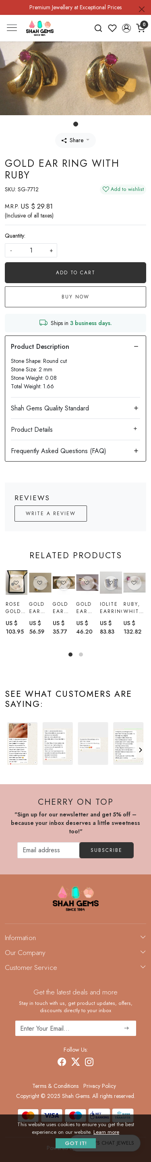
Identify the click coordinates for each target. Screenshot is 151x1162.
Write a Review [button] (51, 513)
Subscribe (106, 850)
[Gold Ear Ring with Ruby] (87, 582)
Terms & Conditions (55, 1086)
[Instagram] (89, 1063)
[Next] (140, 750)
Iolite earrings (111, 608)
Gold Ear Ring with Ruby (84, 608)
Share (72, 140)
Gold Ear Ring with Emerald (64, 608)
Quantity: (15, 236)
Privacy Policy (99, 1086)
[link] (98, 28)
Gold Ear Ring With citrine (40, 608)
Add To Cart (75, 272)
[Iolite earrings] (111, 583)
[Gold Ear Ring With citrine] (40, 582)
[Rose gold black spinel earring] (17, 582)
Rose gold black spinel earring (17, 608)
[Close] (141, 9)
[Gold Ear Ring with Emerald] (64, 582)
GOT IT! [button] (76, 1143)
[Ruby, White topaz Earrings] (134, 584)
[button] (126, 28)
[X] (76, 1063)
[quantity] (31, 250)
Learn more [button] (106, 1132)
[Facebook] (62, 1063)
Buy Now (75, 296)
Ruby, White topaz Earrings (134, 609)
